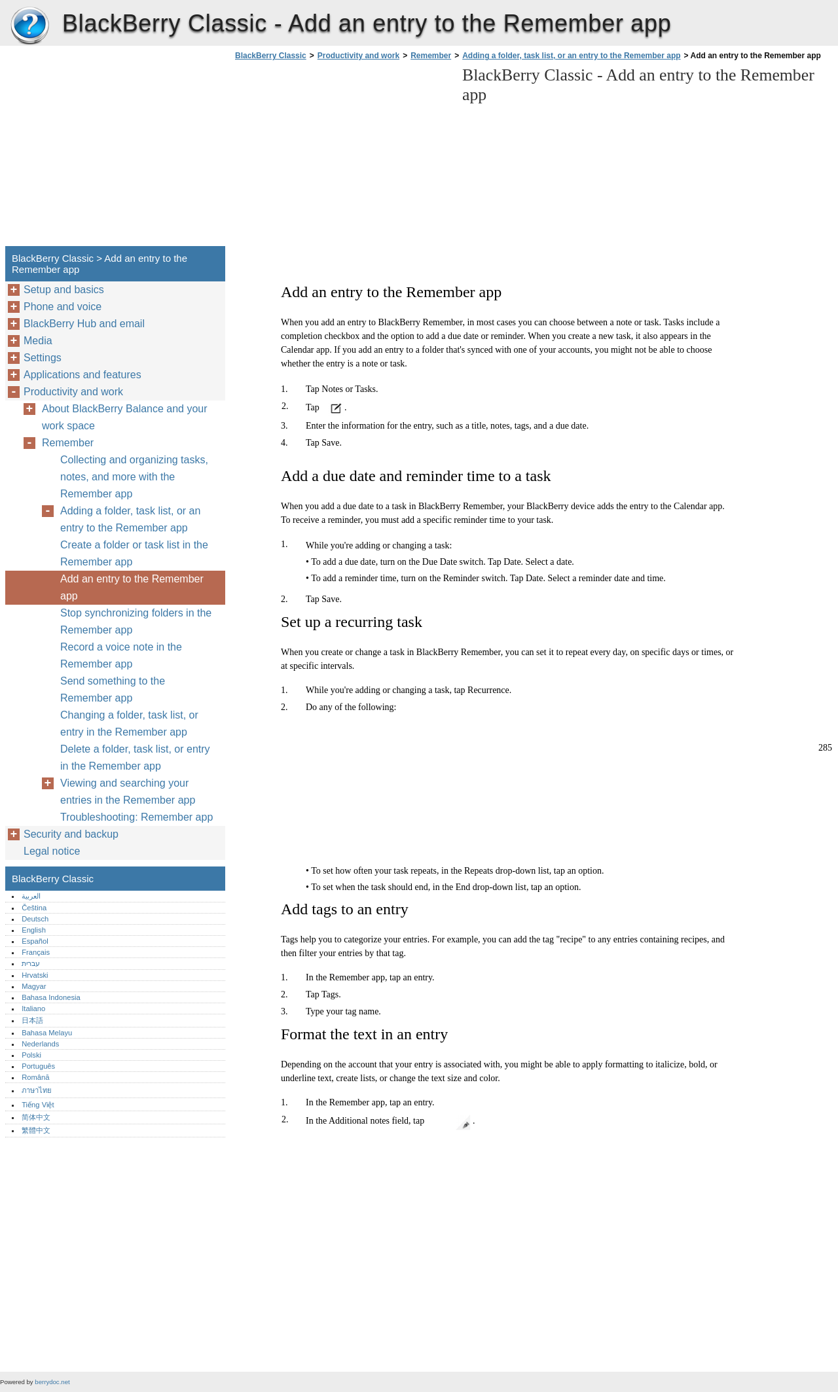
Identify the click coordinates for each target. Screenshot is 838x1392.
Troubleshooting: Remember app (136, 817)
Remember (430, 55)
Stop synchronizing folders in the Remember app (135, 621)
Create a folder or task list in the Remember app (134, 553)
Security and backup (71, 834)
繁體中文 (36, 1130)
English (34, 930)
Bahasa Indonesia (51, 997)
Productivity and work (358, 55)
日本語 (32, 1020)
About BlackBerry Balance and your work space (125, 417)
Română (35, 1077)
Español (35, 941)
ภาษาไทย (37, 1090)
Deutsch (35, 919)
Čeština (34, 908)
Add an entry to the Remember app (132, 587)
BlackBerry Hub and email (84, 323)
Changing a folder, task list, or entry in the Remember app (129, 723)
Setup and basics (64, 289)
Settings (43, 357)
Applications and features (82, 374)
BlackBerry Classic (29, 26)
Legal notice (52, 851)
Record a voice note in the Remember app (121, 655)
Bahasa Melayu (47, 1033)
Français (36, 952)
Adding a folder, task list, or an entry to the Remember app (571, 55)
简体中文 (36, 1117)
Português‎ (38, 1066)
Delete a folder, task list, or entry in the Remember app (135, 757)
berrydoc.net (52, 1381)
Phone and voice (62, 306)
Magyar (34, 986)
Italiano (33, 1008)
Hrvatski (35, 975)
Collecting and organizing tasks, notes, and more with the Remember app (134, 476)
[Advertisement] (342, 157)
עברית (31, 963)
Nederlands (40, 1044)
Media (38, 340)
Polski (31, 1055)
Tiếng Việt (38, 1105)
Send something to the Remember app (112, 689)
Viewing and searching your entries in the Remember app (127, 791)
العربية (31, 896)
